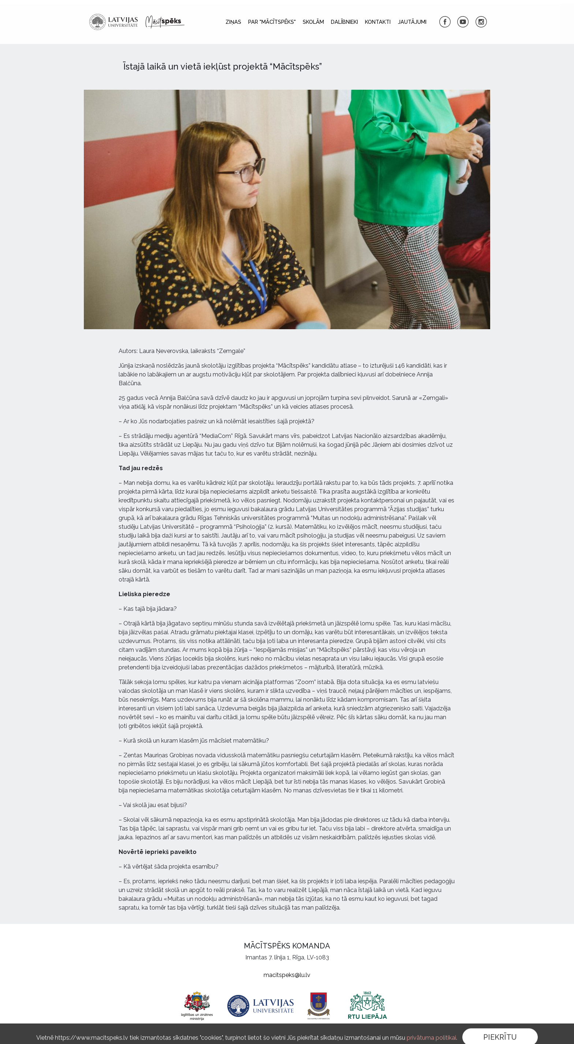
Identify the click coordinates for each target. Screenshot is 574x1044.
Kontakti (378, 22)
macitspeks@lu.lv (287, 974)
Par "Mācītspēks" (272, 22)
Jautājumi (412, 22)
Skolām (313, 22)
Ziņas (233, 22)
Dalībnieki (344, 22)
